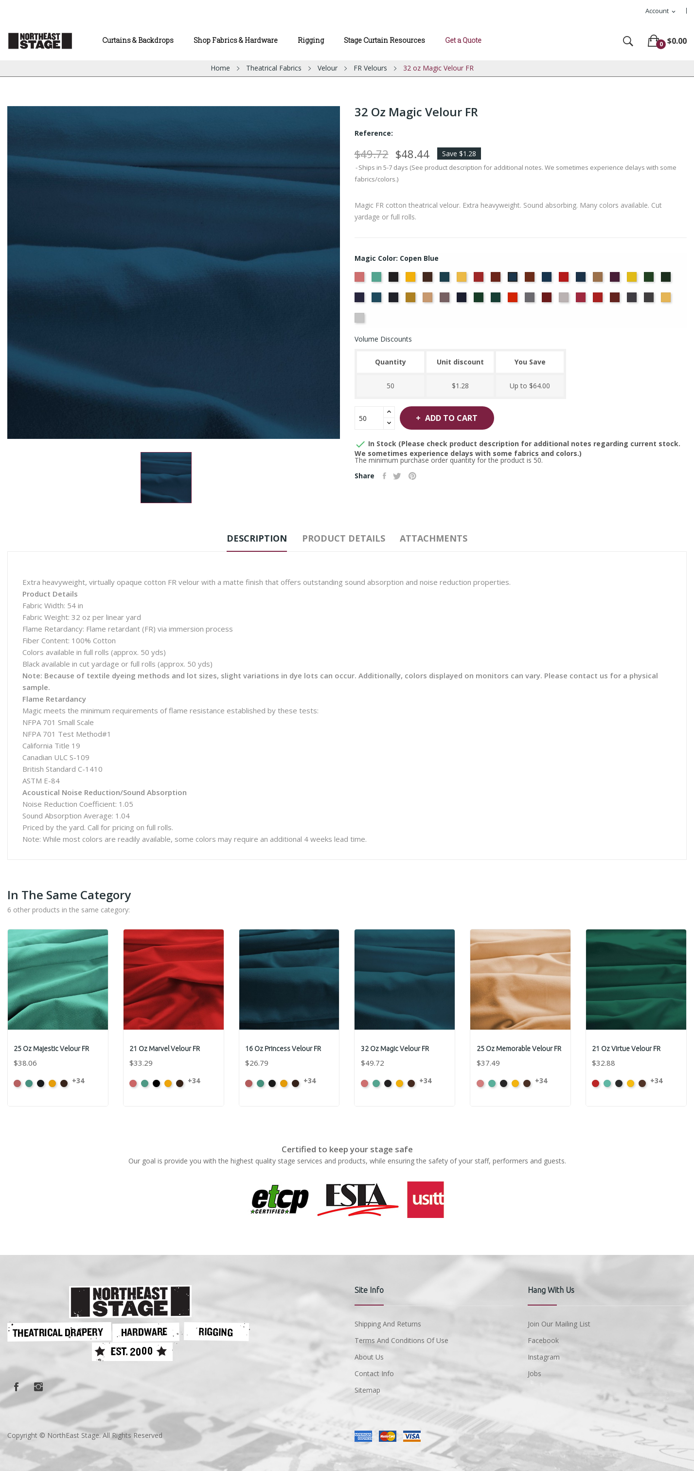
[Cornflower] (548, 280)
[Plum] (548, 300)
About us (369, 1357)
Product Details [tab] (343, 538)
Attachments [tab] (450, 538)
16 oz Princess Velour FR (284, 1049)
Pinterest (419, 476)
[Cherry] (480, 280)
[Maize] (412, 300)
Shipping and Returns (388, 1323)
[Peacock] (497, 300)
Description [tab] (241, 538)
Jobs (534, 1373)
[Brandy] (412, 280)
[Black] (395, 280)
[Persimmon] (514, 300)
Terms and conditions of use (401, 1340)
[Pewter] (531, 300)
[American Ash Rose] (361, 280)
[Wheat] (667, 300)
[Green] (650, 280)
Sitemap (367, 1390)
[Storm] (633, 300)
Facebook (16, 1387)
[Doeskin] (599, 280)
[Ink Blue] (395, 300)
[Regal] (599, 300)
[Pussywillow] (565, 300)
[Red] (582, 300)
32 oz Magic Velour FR (396, 1049)
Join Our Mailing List (559, 1323)
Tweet (401, 476)
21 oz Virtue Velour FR (627, 1049)
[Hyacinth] (361, 300)
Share (385, 476)
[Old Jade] (480, 300)
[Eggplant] (616, 280)
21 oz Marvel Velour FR (166, 1049)
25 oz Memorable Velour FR (520, 1049)
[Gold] (633, 280)
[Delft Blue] (582, 280)
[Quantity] (369, 418)
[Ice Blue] (378, 300)
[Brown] (429, 280)
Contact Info (374, 1373)
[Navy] (463, 300)
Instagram (38, 1387)
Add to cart (461, 418)
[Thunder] (650, 300)
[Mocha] (429, 300)
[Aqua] (378, 280)
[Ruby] (616, 300)
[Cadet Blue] (446, 280)
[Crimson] (565, 280)
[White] (361, 320)
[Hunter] (667, 280)
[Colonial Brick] (497, 280)
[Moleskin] (446, 300)
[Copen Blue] (514, 280)
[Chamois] (463, 280)
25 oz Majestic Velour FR (52, 1049)
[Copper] (531, 280)
